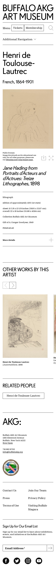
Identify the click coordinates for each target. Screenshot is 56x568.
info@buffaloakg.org (13, 452)
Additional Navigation (19, 39)
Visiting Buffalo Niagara (37, 507)
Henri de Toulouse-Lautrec (19, 62)
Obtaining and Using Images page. (19, 160)
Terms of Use (11, 505)
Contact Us (9, 490)
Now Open (8, 443)
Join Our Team (37, 490)
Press (6, 497)
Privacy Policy (37, 497)
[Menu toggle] (6, 28)
